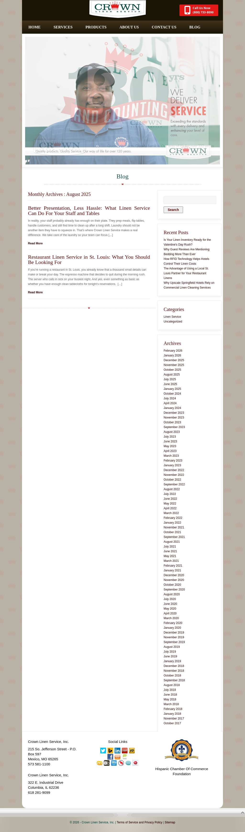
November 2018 (174, 670)
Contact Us (164, 27)
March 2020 (171, 618)
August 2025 (172, 374)
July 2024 (170, 398)
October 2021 (172, 532)
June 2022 (170, 498)
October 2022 (172, 479)
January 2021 (172, 570)
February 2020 (173, 623)
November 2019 (174, 637)
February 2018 (173, 709)
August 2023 (172, 432)
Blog (194, 27)
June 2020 (170, 604)
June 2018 (170, 694)
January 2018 (172, 713)
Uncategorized (173, 321)
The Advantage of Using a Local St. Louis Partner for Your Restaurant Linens (186, 273)
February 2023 (173, 460)
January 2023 (172, 465)
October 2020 (172, 584)
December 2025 (174, 360)
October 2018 (172, 675)
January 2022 (172, 522)
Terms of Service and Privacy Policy (139, 822)
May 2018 (170, 699)
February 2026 (173, 350)
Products (95, 27)
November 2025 (174, 365)
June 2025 (170, 384)
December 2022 (174, 470)
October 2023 (172, 422)
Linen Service (172, 316)
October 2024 (172, 393)
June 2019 (170, 656)
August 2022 (172, 489)
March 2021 (171, 561)
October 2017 (172, 723)
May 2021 (170, 556)
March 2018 (171, 704)
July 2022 (170, 494)
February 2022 (173, 518)
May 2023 (170, 446)
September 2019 (174, 642)
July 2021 (170, 546)
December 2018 (174, 666)
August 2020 (172, 594)
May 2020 (170, 608)
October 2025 (172, 369)
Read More (35, 243)
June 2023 (170, 441)
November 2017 (174, 718)
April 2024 (170, 403)
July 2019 (170, 651)
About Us (129, 27)
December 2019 (174, 632)
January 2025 (172, 389)
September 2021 (174, 537)
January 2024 (172, 408)
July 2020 (170, 599)
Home (34, 27)
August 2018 (172, 685)
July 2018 (170, 690)
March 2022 (171, 513)
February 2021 (173, 565)
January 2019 (172, 661)
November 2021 (174, 527)
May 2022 (170, 503)
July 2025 (170, 379)
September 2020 (174, 589)
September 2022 (174, 484)
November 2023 (174, 417)
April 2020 (170, 613)
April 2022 (170, 508)
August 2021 (172, 541)
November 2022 (174, 475)
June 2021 (170, 551)
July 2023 (170, 436)
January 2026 (172, 355)
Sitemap (170, 822)
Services (63, 27)
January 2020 (172, 627)
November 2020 (174, 580)
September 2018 (174, 680)
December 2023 (174, 412)
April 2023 (170, 451)
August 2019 (172, 647)
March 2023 (171, 455)
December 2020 (174, 575)
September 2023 (174, 427)
